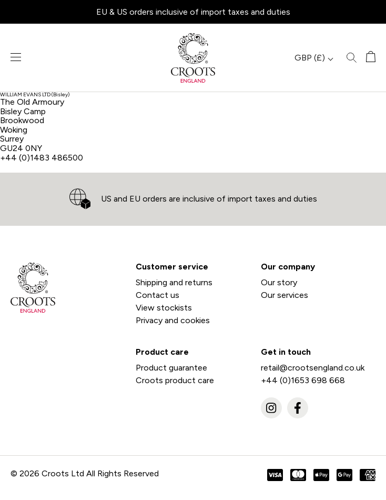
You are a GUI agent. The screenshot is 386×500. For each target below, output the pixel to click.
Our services (284, 295)
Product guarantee (171, 368)
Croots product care (175, 380)
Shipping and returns (174, 282)
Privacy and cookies (173, 320)
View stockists (164, 308)
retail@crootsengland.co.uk (312, 368)
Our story (279, 282)
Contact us (157, 295)
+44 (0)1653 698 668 (303, 380)
